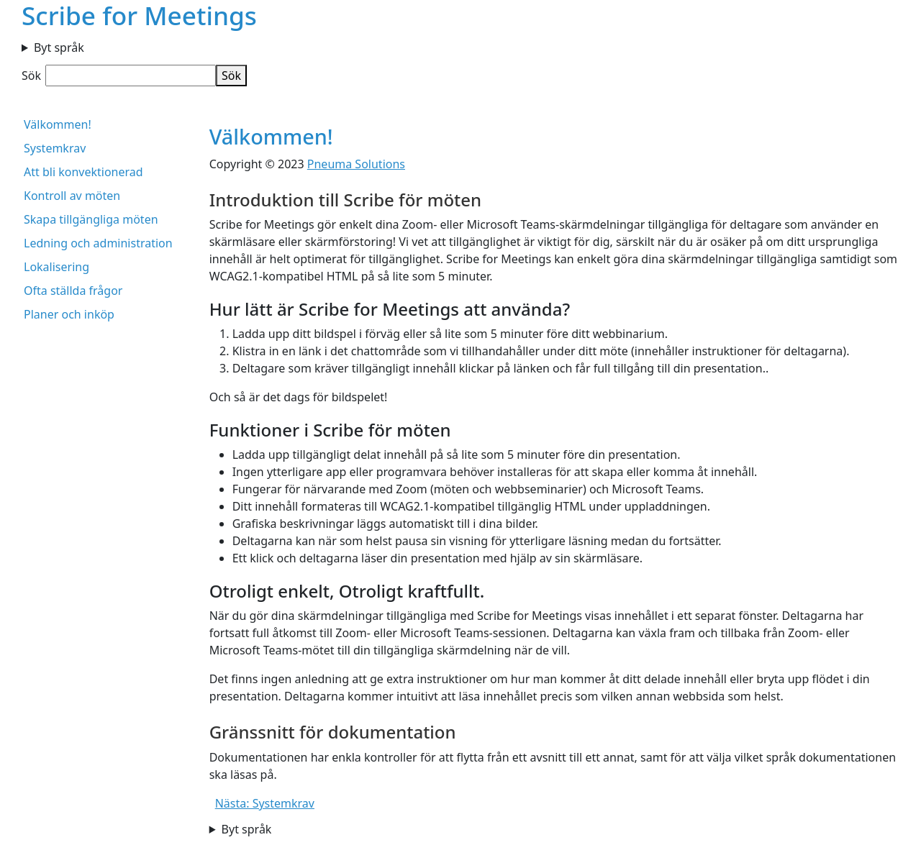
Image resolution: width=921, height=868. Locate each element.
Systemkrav (55, 148)
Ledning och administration (98, 243)
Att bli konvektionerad (83, 172)
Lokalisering (56, 267)
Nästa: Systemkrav (264, 803)
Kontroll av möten (72, 196)
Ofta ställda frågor (73, 290)
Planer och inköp (69, 314)
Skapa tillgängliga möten (91, 219)
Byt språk (59, 47)
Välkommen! (57, 124)
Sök (31, 75)
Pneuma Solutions (356, 164)
